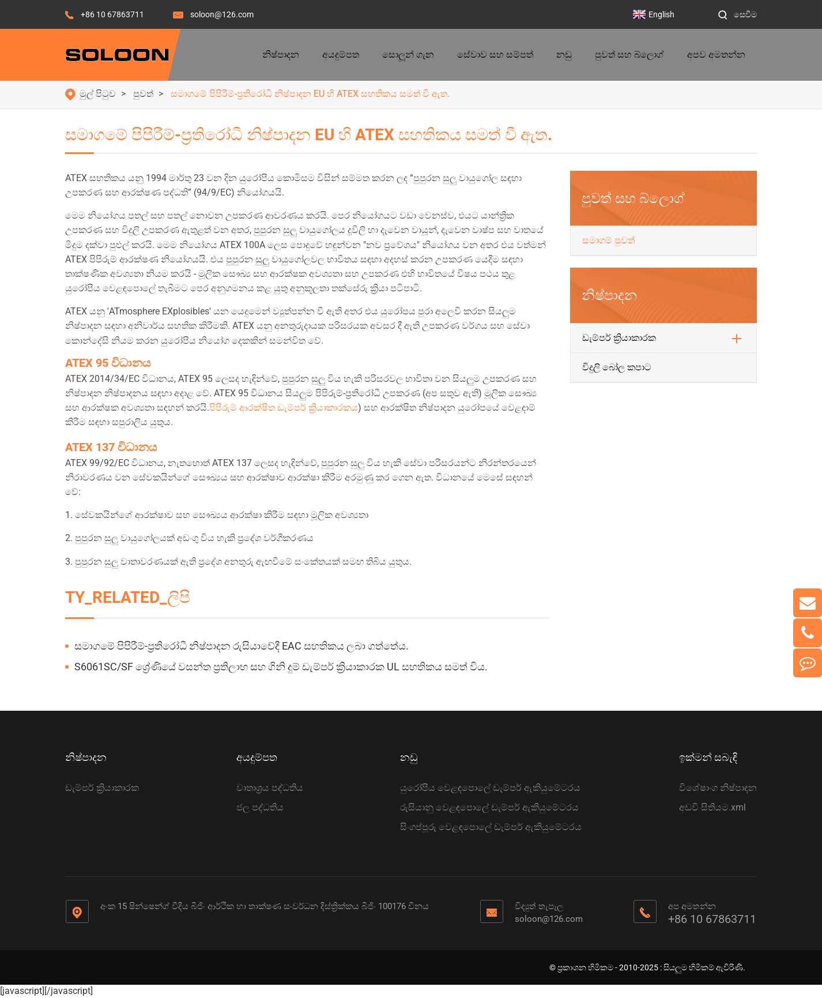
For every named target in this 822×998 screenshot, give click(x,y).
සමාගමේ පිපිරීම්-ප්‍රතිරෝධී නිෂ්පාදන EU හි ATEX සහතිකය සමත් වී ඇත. (310, 93)
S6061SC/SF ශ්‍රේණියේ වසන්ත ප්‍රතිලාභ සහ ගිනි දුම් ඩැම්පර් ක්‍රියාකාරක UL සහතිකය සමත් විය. (281, 667)
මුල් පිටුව (98, 93)
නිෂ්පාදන (280, 54)
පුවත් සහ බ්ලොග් (629, 54)
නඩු (564, 54)
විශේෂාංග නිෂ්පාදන (718, 787)
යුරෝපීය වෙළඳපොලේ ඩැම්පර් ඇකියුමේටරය (490, 787)
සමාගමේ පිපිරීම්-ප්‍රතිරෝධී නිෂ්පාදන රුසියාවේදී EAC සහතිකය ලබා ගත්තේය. (241, 646)
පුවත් (143, 93)
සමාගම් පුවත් (608, 240)
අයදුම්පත (340, 54)
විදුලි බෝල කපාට (616, 367)
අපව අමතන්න (716, 54)
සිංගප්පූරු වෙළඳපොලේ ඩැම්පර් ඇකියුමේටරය (491, 826)
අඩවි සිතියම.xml (712, 807)
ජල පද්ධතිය (260, 807)
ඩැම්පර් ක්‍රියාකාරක (619, 337)
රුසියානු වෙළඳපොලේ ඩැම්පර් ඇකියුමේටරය (489, 807)
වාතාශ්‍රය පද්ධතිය (269, 787)
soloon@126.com (222, 14)
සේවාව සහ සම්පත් (495, 54)
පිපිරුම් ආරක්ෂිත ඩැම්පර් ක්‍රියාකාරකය (283, 407)
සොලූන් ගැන (408, 54)
